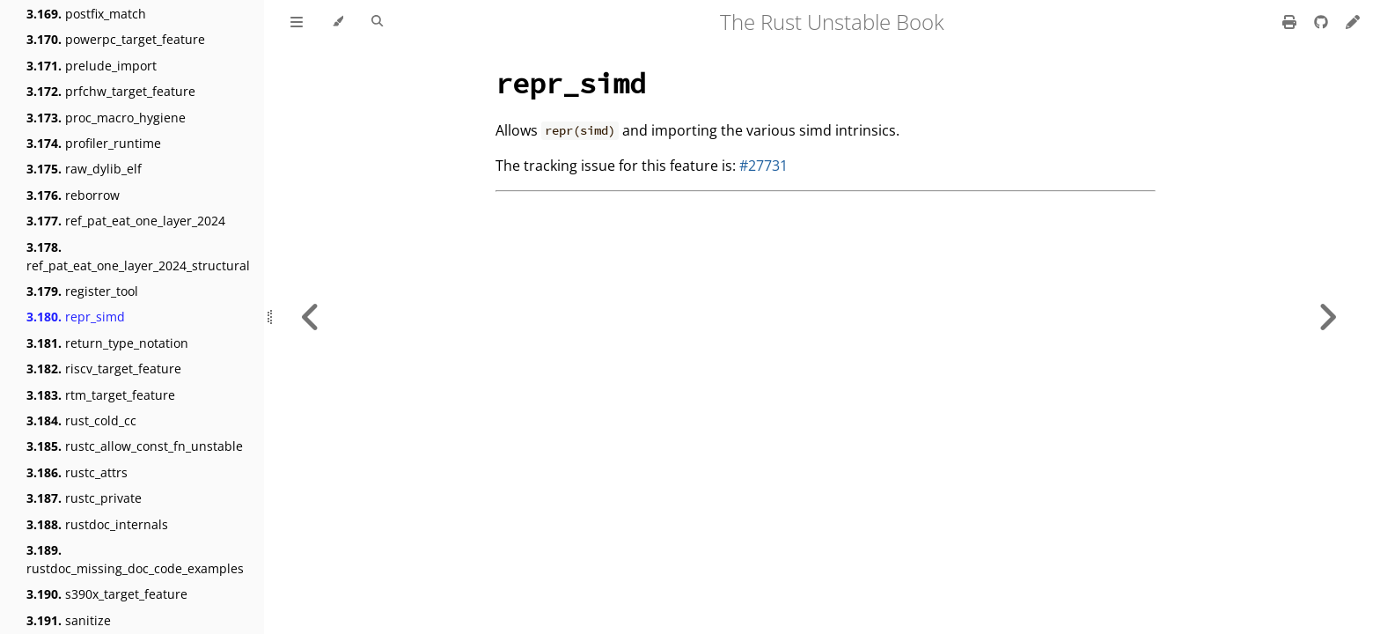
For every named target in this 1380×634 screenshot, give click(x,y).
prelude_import (91, 65)
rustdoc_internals (97, 524)
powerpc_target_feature (115, 39)
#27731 (763, 165)
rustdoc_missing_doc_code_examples (135, 559)
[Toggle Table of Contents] (296, 22)
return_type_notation (107, 343)
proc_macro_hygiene (106, 117)
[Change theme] (337, 22)
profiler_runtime (93, 143)
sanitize (68, 620)
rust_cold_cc (81, 420)
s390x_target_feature (106, 594)
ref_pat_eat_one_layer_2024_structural (138, 256)
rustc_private (84, 498)
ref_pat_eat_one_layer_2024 (125, 220)
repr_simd (75, 316)
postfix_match (86, 13)
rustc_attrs (77, 472)
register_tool (82, 291)
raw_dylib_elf (84, 168)
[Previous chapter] (310, 317)
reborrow (73, 195)
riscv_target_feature (103, 368)
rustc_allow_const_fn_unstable (134, 446)
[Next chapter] (1327, 317)
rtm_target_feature (100, 395)
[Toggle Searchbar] (377, 22)
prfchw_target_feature (110, 91)
